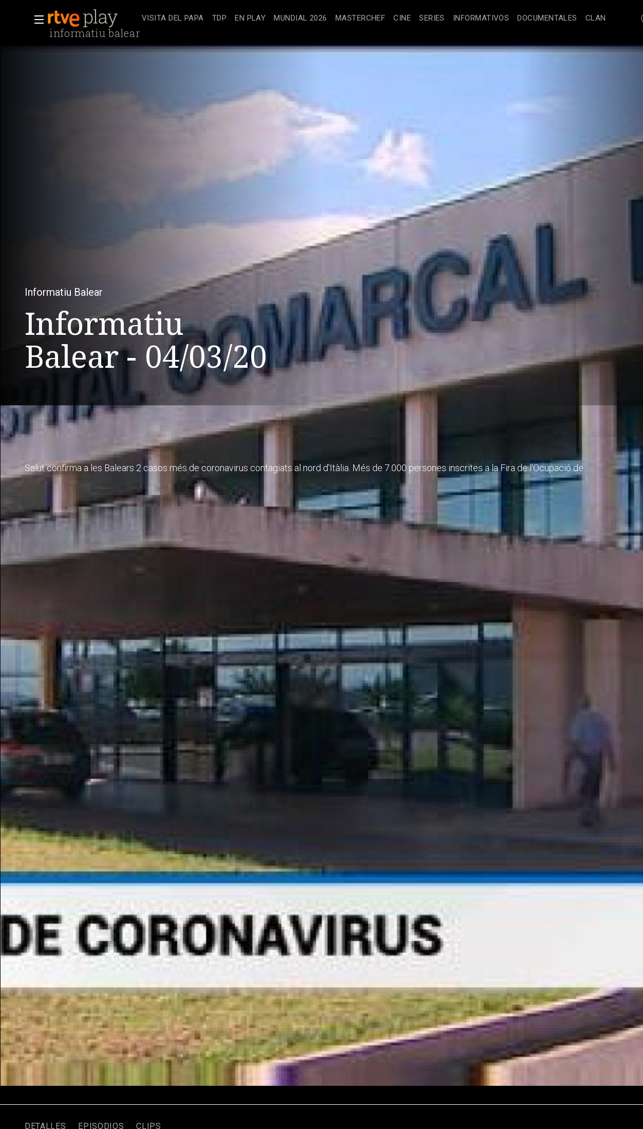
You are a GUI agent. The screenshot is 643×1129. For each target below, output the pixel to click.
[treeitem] (173, 19)
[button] (36, 19)
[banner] (92, 18)
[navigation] (374, 18)
